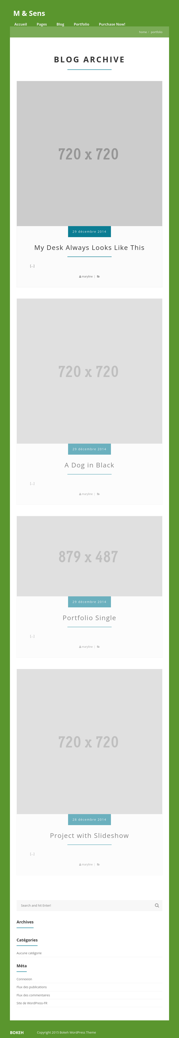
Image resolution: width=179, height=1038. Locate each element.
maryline (87, 276)
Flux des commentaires (33, 995)
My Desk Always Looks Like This (89, 247)
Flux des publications (32, 987)
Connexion (24, 979)
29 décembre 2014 (89, 231)
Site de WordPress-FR (32, 1003)
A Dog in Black (89, 464)
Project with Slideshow (89, 835)
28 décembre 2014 (89, 819)
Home (143, 32)
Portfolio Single (89, 617)
